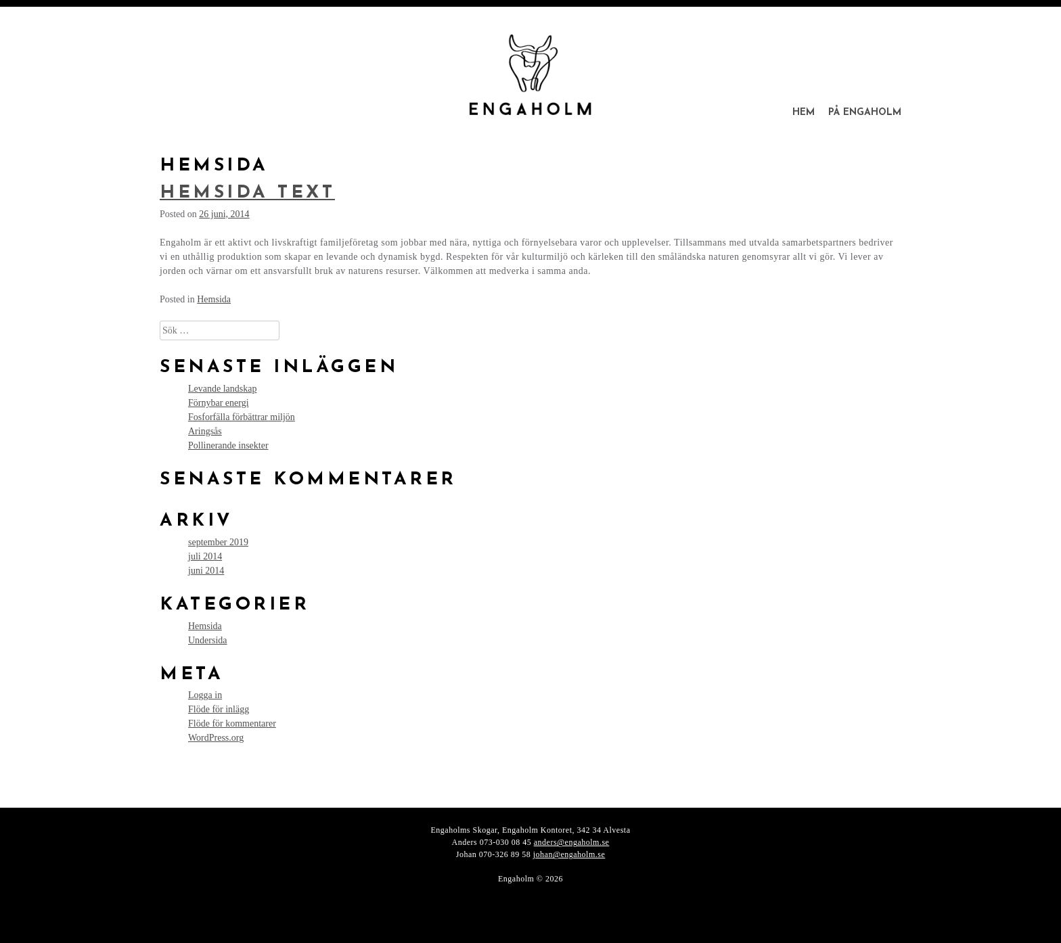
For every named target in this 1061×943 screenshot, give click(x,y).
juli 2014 (205, 556)
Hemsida (214, 299)
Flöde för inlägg (218, 709)
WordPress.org (216, 738)
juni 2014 (206, 571)
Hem (803, 113)
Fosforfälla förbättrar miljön (241, 417)
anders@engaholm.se (572, 842)
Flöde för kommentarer (232, 723)
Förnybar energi (218, 403)
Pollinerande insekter (228, 445)
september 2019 (218, 542)
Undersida (207, 640)
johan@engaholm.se (569, 854)
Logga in (205, 695)
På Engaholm (864, 113)
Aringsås (205, 431)
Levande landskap (222, 389)
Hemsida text (247, 193)
